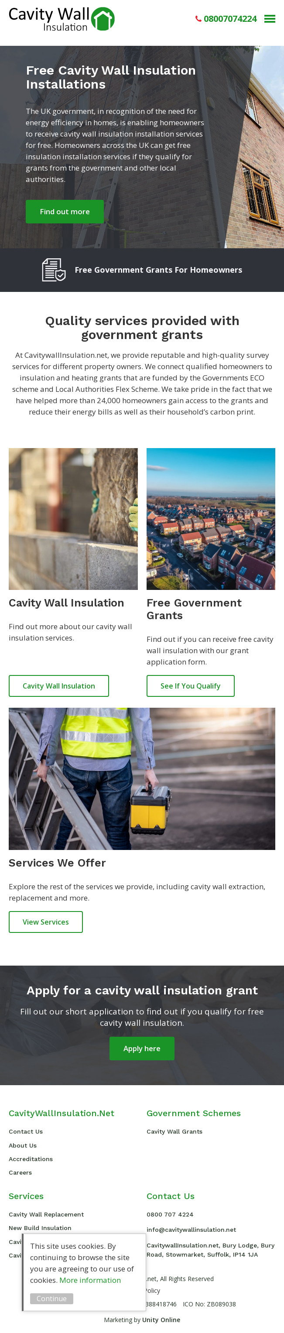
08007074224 (230, 18)
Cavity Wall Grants (174, 1131)
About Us (23, 1145)
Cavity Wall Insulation (62, 18)
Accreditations (31, 1158)
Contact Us (26, 1131)
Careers (20, 1172)
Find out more (65, 211)
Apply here (142, 1048)
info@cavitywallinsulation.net (191, 1229)
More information (90, 1280)
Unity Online (161, 1320)
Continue (52, 1298)
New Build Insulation (40, 1227)
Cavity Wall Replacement (46, 1214)
